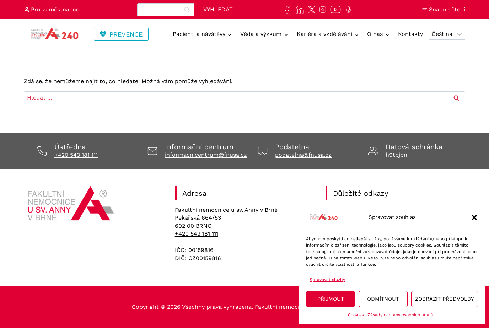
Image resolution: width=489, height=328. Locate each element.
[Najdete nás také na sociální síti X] (310, 9)
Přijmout (330, 299)
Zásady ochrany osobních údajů (400, 314)
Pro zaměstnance (55, 9)
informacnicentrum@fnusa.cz (206, 155)
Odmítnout (383, 299)
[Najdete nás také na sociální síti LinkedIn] (298, 9)
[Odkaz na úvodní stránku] (72, 205)
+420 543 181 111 (76, 155)
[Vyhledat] (218, 9)
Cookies (356, 314)
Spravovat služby (327, 279)
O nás (375, 34)
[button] (474, 217)
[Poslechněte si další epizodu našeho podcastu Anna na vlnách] (347, 9)
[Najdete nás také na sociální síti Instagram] (321, 9)
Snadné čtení (447, 9)
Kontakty (410, 34)
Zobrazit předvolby (444, 299)
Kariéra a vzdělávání (324, 34)
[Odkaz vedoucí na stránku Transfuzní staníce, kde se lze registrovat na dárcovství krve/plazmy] (121, 34)
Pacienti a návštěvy (199, 34)
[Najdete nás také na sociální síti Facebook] (285, 9)
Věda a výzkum (260, 34)
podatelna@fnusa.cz (303, 155)
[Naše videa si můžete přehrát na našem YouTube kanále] (334, 9)
